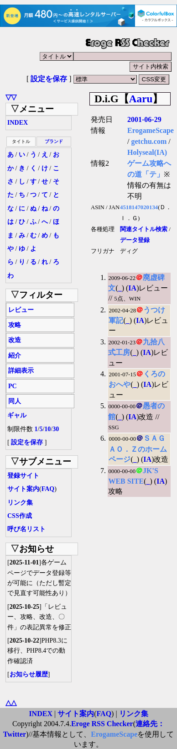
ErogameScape (150, 130)
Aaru (141, 99)
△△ (10, 703)
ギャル (16, 415)
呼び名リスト (26, 529)
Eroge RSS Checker (102, 724)
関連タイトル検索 (143, 229)
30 (55, 429)
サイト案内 (23, 488)
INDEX (17, 122)
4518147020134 (139, 207)
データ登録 (135, 240)
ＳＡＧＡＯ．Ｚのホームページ (138, 448)
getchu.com (149, 141)
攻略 (14, 325)
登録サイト (23, 475)
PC (12, 386)
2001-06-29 (144, 119)
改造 (14, 340)
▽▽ (10, 97)
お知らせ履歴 (29, 674)
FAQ (48, 488)
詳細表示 (21, 370)
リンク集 (20, 502)
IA (132, 288)
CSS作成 (19, 515)
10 (47, 429)
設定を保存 (49, 79)
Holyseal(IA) (147, 152)
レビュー (21, 309)
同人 (14, 401)
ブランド (54, 141)
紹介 (14, 355)
